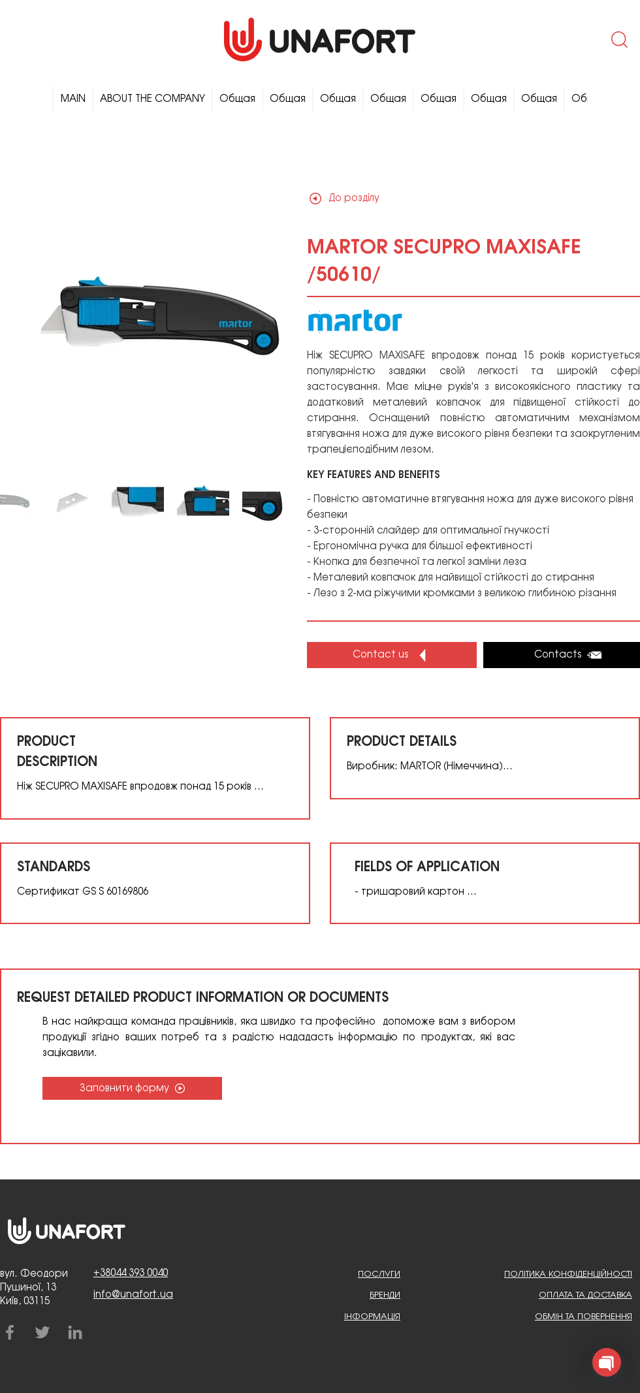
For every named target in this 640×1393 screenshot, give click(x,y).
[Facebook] (10, 1332)
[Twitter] (42, 1332)
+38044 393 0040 (130, 1273)
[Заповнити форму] (132, 1088)
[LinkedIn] (75, 1332)
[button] (618, 39)
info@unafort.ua (133, 1295)
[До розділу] (353, 198)
